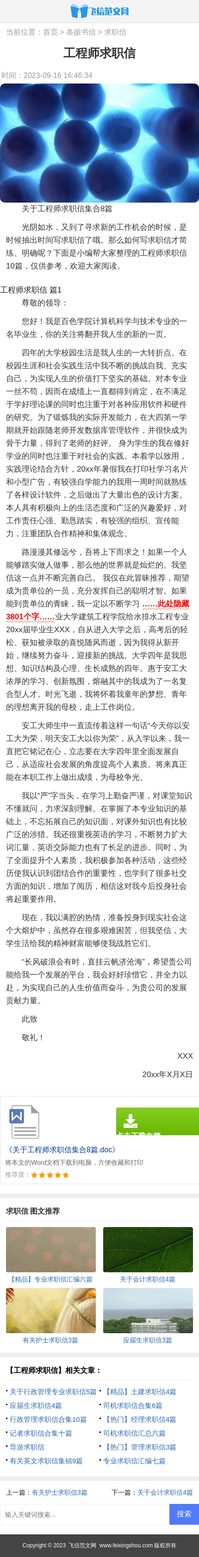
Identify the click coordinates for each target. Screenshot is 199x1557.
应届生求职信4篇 (36, 1405)
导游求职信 (27, 1447)
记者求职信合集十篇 (41, 1433)
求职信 (115, 32)
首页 (50, 32)
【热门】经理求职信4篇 (139, 1419)
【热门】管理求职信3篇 (139, 1447)
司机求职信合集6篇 (132, 1405)
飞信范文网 (82, 1545)
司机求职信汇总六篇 (134, 1433)
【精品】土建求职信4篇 (139, 1391)
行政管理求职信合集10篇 (48, 1419)
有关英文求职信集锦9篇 (46, 1461)
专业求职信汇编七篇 (134, 1461)
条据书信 (81, 32)
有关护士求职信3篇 (59, 1492)
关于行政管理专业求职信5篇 (53, 1391)
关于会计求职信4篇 (165, 1492)
